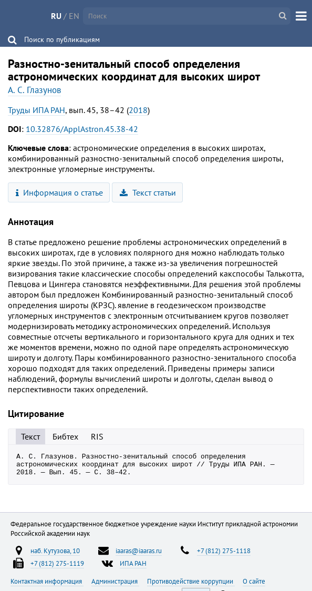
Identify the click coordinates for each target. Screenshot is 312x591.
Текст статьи (148, 192)
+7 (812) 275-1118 (224, 555)
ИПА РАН (133, 568)
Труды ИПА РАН (36, 110)
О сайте (254, 585)
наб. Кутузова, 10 (55, 555)
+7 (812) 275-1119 (57, 568)
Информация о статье (59, 192)
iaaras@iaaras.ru (139, 555)
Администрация (115, 585)
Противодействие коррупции (191, 585)
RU (56, 16)
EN (74, 16)
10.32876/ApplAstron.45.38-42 (82, 129)
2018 (138, 110)
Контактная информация (47, 585)
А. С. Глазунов (34, 90)
